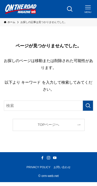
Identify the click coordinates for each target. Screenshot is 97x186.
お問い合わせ (62, 167)
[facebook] (42, 158)
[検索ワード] (48, 105)
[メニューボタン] (88, 9)
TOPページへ (48, 125)
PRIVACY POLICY (39, 167)
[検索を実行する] (88, 105)
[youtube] (55, 158)
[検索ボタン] (70, 9)
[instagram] (48, 158)
